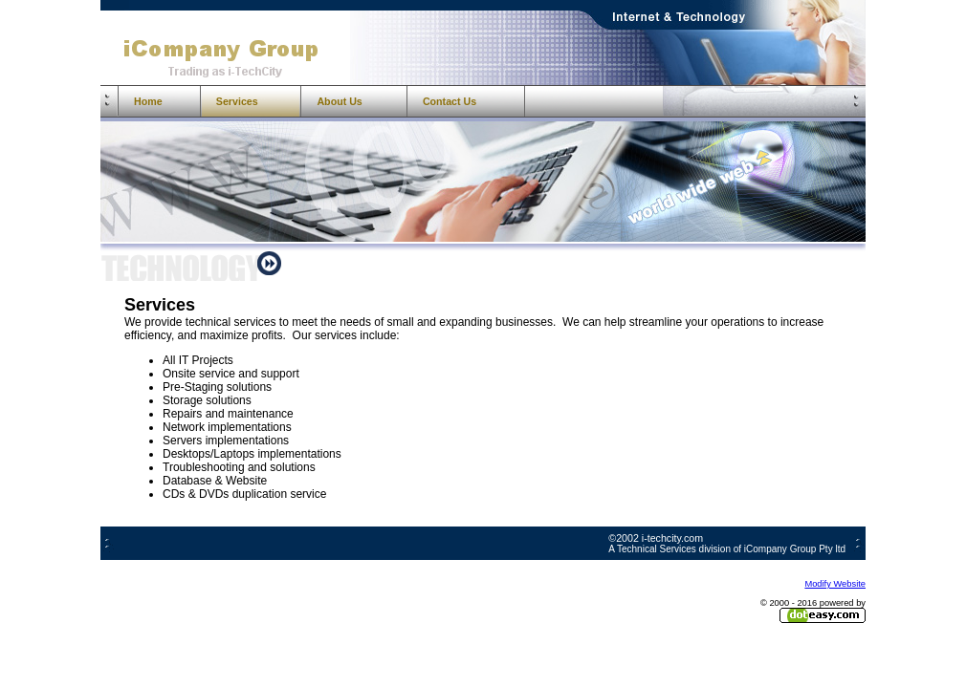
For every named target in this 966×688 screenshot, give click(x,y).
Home (148, 101)
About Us (339, 101)
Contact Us (449, 101)
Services (237, 101)
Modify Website (835, 584)
